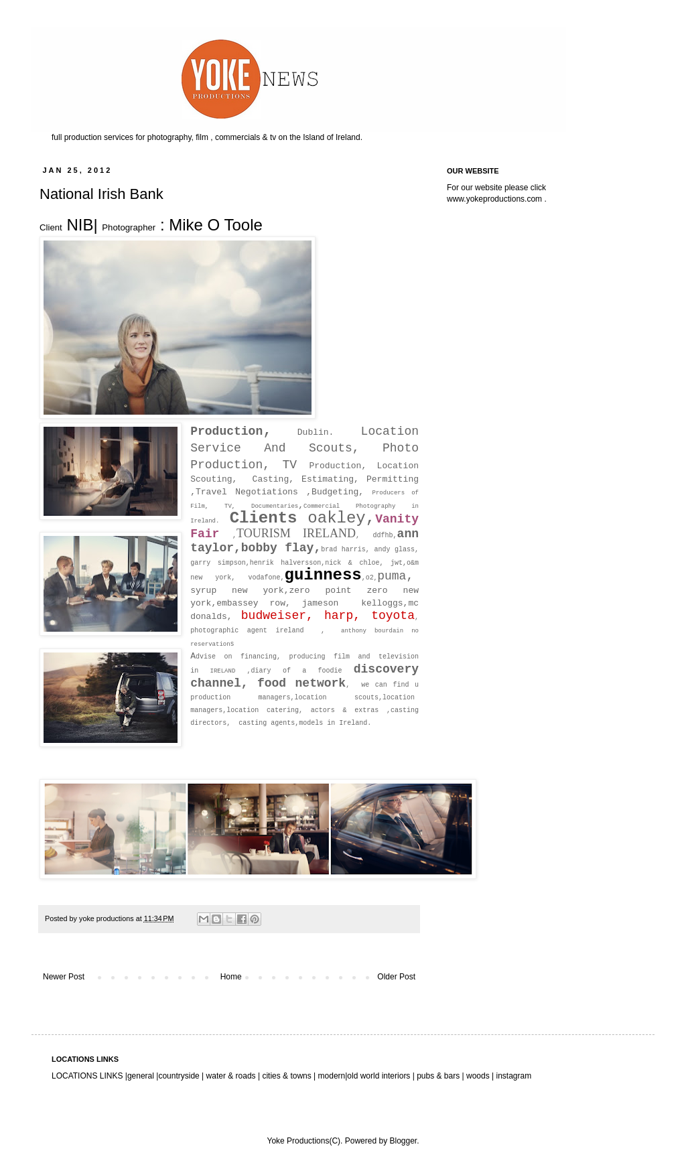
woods (479, 1076)
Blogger (403, 1141)
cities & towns (287, 1076)
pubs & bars (437, 1076)
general (140, 1076)
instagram (513, 1076)
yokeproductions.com (504, 199)
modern (332, 1076)
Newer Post (63, 976)
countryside (180, 1076)
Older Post (396, 976)
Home (231, 976)
